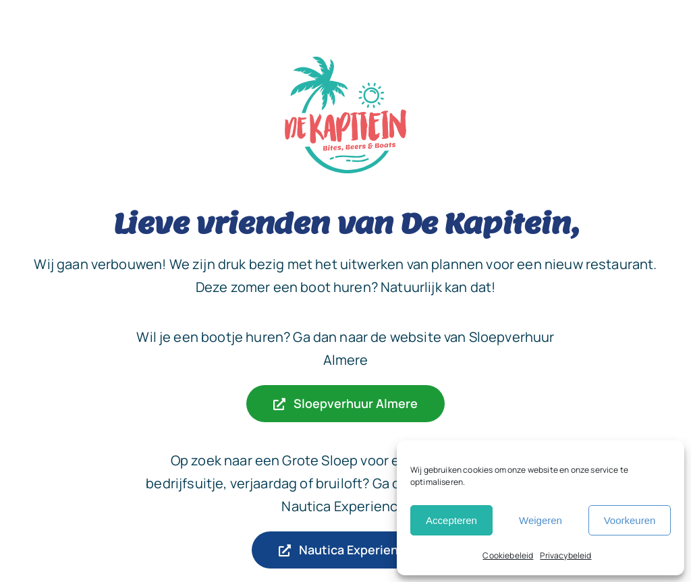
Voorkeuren (630, 520)
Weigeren (540, 520)
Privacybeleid (565, 555)
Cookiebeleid (507, 555)
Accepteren (451, 520)
